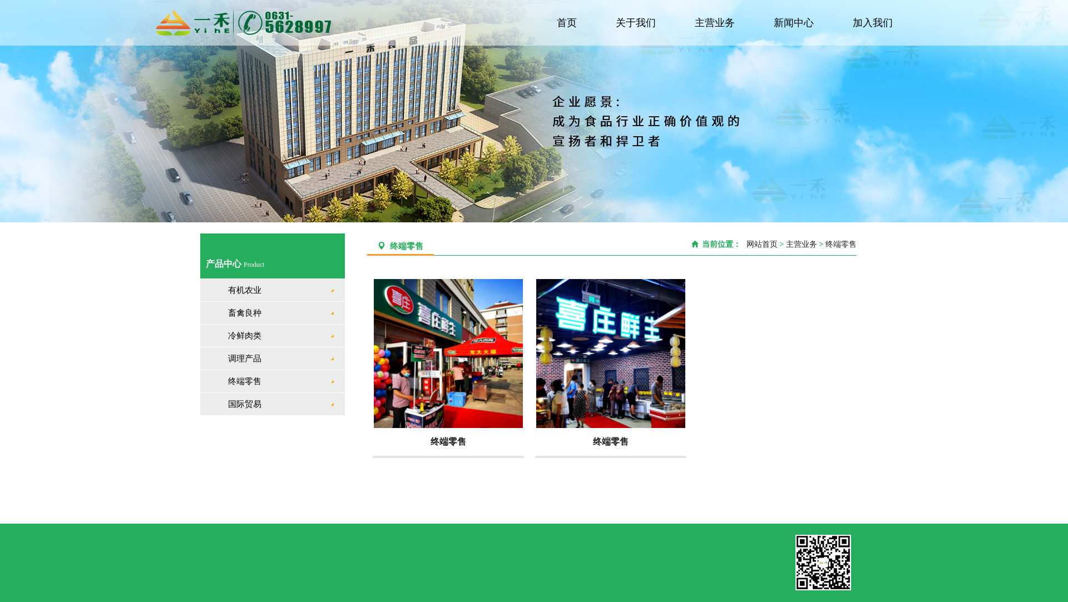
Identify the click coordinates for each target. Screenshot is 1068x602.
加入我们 (873, 22)
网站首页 (760, 244)
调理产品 (244, 358)
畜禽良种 (244, 313)
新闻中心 (795, 22)
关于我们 (639, 22)
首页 (571, 22)
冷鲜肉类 (244, 335)
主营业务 (717, 22)
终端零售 (244, 381)
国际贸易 (244, 404)
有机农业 (244, 290)
